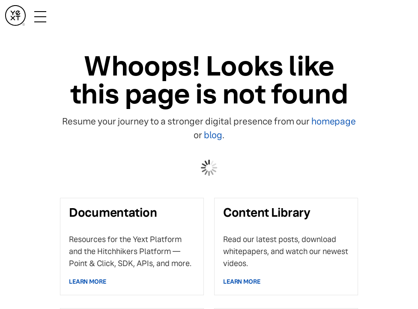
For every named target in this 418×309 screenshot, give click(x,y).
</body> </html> (209, 154)
